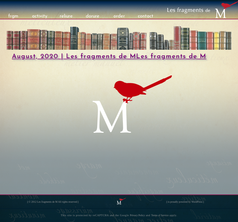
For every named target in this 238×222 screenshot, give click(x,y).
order (119, 16)
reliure (66, 16)
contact (145, 16)
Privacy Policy (137, 215)
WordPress (197, 201)
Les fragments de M (47, 201)
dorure (92, 16)
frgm (13, 16)
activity (39, 16)
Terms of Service (160, 215)
